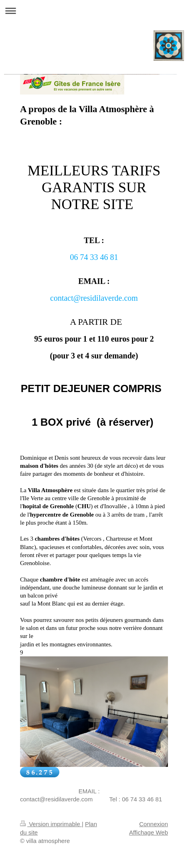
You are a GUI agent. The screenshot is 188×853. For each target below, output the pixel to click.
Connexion (153, 824)
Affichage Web (148, 832)
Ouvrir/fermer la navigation (94, 10)
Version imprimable (51, 824)
